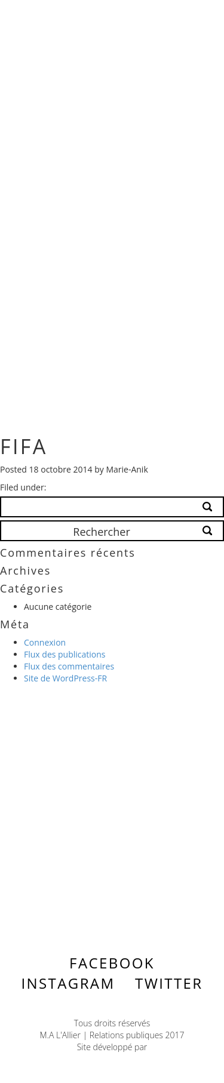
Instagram (68, 983)
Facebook (112, 963)
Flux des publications (65, 654)
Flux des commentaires (69, 666)
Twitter (168, 983)
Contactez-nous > (98, 824)
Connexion (45, 642)
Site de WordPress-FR (65, 678)
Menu (179, 18)
